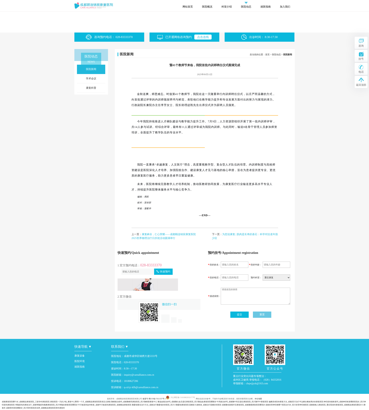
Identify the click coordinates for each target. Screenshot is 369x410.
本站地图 (258, 399)
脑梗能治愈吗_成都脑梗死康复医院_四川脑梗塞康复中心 (134, 402)
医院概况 (207, 6)
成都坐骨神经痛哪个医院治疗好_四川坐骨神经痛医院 (287, 405)
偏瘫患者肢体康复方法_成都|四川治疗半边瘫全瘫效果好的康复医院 (296, 402)
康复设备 (79, 355)
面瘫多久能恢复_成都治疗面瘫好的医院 (205, 405)
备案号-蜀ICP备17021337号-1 (154, 399)
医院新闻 (91, 69)
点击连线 (203, 37)
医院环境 (79, 361)
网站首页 (188, 6)
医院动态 (246, 6)
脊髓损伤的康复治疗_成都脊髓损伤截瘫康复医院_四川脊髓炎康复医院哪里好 (46, 405)
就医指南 (265, 6)
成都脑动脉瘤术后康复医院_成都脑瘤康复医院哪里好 (243, 405)
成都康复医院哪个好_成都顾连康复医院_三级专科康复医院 (26, 402)
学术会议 (91, 78)
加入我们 (285, 6)
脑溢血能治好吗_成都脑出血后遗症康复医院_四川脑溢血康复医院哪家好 (187, 402)
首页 (267, 54)
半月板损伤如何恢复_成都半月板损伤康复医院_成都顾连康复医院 (104, 405)
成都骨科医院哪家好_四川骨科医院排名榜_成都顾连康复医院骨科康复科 (35, 408)
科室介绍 (227, 6)
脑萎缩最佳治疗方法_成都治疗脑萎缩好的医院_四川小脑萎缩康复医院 (160, 405)
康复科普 (91, 88)
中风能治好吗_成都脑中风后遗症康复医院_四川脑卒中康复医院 (242, 402)
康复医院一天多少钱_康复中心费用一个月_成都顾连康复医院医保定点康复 (80, 402)
